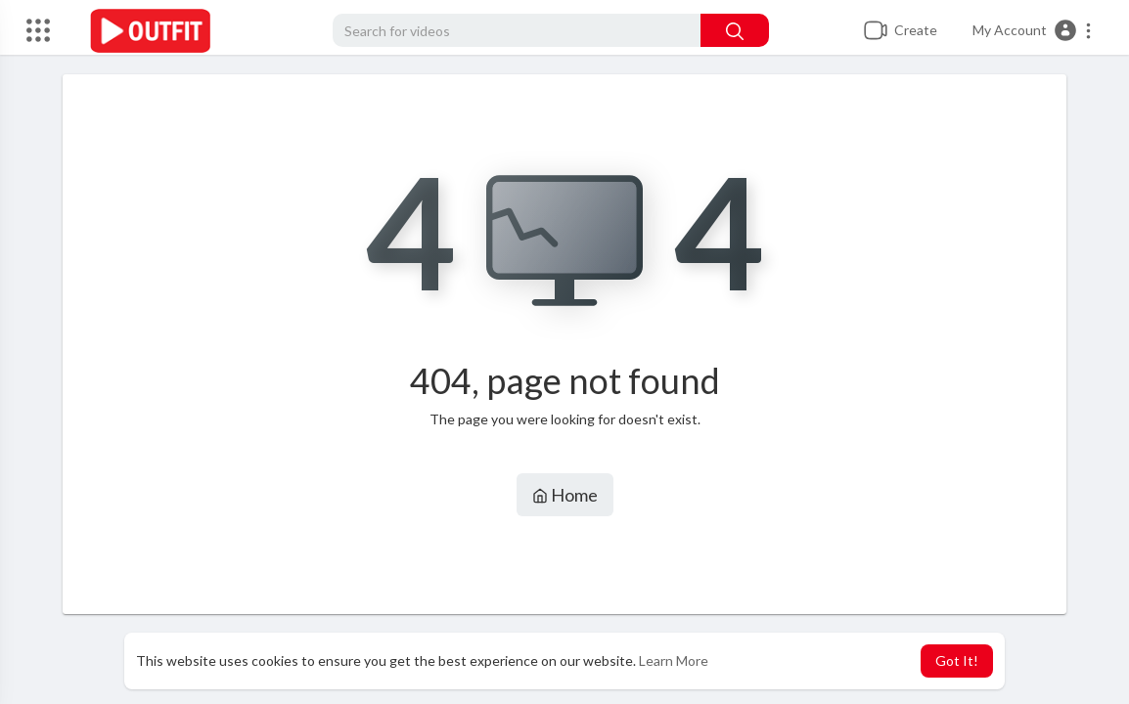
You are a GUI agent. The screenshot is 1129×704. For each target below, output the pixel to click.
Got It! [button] (956, 660)
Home (565, 495)
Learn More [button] (673, 660)
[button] (1032, 30)
